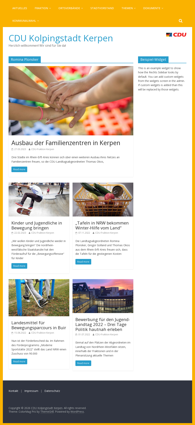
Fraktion (41, 8)
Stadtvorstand (102, 8)
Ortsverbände (69, 8)
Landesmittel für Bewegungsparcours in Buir (38, 325)
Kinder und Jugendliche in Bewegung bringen (36, 225)
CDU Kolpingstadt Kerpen (61, 38)
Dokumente (151, 8)
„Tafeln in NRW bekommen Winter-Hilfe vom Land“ (102, 225)
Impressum (31, 391)
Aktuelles (19, 8)
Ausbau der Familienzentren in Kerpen (65, 143)
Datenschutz (52, 391)
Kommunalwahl (24, 20)
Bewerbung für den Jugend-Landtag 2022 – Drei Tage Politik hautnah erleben (102, 324)
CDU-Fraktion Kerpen (42, 149)
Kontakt (13, 391)
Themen (127, 8)
